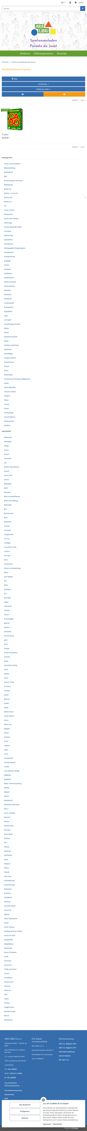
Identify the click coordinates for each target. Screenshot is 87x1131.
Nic (5, 842)
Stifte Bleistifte (10, 387)
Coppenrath (8, 534)
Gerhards (7, 631)
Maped (6, 792)
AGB (6, 1098)
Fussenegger (9, 619)
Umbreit (7, 986)
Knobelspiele (9, 303)
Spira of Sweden (10, 952)
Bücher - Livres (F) (11, 193)
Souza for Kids (9, 935)
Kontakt (62, 53)
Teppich (7, 396)
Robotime (8, 889)
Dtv (5, 581)
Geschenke (8, 240)
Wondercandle (9, 1011)
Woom (6, 1016)
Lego (6, 316)
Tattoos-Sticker (10, 391)
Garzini (7, 627)
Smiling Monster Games (13, 931)
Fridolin (7, 610)
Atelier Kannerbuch (11, 467)
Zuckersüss (8, 1020)
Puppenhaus (9, 362)
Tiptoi (6, 400)
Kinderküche (9, 278)
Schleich (7, 902)
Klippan (7, 728)
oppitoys (7, 851)
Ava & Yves (8, 475)
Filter (15, 79)
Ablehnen (25, 1118)
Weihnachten (9, 421)
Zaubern (7, 425)
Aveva (6, 479)
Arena (6, 450)
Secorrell (7, 910)
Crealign (7, 543)
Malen (6, 328)
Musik (6, 332)
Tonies (6, 404)
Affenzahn (8, 437)
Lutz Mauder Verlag (11, 771)
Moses (6, 821)
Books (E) (7, 189)
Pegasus (7, 864)
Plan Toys (8, 876)
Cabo (5, 134)
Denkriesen (8, 564)
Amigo (6, 446)
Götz (6, 644)
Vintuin (7, 1003)
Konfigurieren (25, 1111)
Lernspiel (7, 320)
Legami (7, 745)
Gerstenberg (9, 636)
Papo (6, 859)
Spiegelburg (8, 944)
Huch (6, 678)
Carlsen (7, 526)
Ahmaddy (7, 441)
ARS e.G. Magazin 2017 (67, 1048)
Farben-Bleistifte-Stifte (13, 227)
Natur (6, 341)
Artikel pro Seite (42, 89)
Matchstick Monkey (11, 804)
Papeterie (8, 349)
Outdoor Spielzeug (11, 345)
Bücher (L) (8, 202)
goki (5, 640)
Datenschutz (9, 1094)
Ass (5, 463)
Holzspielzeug (9, 256)
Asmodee (7, 458)
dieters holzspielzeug (12, 568)
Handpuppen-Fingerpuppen (15, 248)
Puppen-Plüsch (10, 358)
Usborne (7, 990)
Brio (5, 517)
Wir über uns (64, 1060)
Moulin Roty (9, 826)
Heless (6, 674)
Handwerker (9, 252)
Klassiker (7, 290)
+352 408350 (12, 1069)
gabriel (6, 623)
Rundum (7, 893)
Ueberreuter (9, 982)
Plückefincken (9, 880)
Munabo (7, 830)
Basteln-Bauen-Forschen (13, 180)
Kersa (6, 720)
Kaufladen (8, 273)
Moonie (7, 817)
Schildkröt (8, 897)
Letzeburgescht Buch (12, 324)
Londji (6, 766)
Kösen (6, 733)
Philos (6, 868)
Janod (6, 695)
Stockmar (7, 961)
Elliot (6, 585)
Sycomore (8, 965)
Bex (5, 509)
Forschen (7, 231)
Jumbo (6, 703)
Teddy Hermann (10, 969)
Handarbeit (8, 244)
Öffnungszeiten (43, 53)
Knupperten (8, 307)
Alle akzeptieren (25, 1105)
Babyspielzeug (9, 168)
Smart (6, 923)
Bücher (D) (8, 197)
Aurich (6, 471)
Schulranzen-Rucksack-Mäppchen (17, 379)
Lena (6, 754)
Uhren (6, 408)
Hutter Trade (9, 682)
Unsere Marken (65, 1056)
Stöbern (25, 53)
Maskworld (8, 800)
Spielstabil (8, 948)
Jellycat (7, 699)
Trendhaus (8, 978)
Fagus (6, 602)
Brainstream (9, 513)
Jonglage (7, 261)
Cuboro (7, 551)
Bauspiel (7, 492)
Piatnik (7, 872)
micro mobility (9, 813)
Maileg (6, 788)
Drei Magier (8, 577)
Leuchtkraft (8, 758)
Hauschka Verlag (10, 665)
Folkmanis (8, 606)
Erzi (5, 593)
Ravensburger (9, 885)
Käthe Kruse (8, 712)
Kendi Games (9, 716)
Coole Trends (9, 210)
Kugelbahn (8, 311)
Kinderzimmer (9, 286)
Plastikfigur (8, 354)
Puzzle (6, 366)
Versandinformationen (13, 1090)
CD (5, 206)
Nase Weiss (8, 834)
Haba (6, 661)
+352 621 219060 (15, 1073)
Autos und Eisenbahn (12, 164)
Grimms (7, 657)
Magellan (7, 775)
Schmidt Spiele (10, 906)
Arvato (6, 454)
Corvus (7, 539)
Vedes (6, 999)
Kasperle (7, 269)
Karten (6, 265)
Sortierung (42, 84)
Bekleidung (8, 185)
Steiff (6, 956)
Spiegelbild (8, 940)
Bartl (6, 488)
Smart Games (9, 927)
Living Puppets (10, 762)
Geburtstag (8, 235)
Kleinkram (8, 299)
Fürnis (6, 615)
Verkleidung (8, 413)
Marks (6, 796)
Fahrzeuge (8, 223)
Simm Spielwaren (10, 918)
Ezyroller (7, 598)
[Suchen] (82, 8)
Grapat (6, 648)
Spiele (6, 383)
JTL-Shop (75, 1128)
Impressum (47, 1124)
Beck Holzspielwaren (12, 496)
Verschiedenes (9, 417)
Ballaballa (8, 484)
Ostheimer (8, 855)
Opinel (6, 847)
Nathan (7, 838)
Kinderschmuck (10, 282)
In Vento (7, 686)
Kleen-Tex (8, 724)
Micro (6, 809)
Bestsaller (8, 505)
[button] (70, 2)
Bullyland (7, 522)
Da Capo (7, 555)
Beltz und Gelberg (11, 501)
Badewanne (8, 172)
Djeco (6, 572)
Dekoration (8, 214)
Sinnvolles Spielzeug (67, 1052)
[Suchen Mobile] (41, 8)
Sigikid (6, 914)
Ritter (6, 370)
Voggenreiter (9, 1007)
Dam (6, 560)
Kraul (6, 741)
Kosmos (7, 737)
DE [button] (62, 2)
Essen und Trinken (11, 218)
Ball (5, 176)
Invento (7, 691)
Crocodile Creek (10, 547)
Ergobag (7, 589)
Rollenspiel (8, 375)
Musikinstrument (10, 337)
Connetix (7, 530)
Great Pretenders (10, 653)
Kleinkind (7, 294)
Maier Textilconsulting (12, 783)
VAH (5, 994)
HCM (6, 669)
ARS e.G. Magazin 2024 (67, 1044)
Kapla (6, 707)
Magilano (7, 779)
